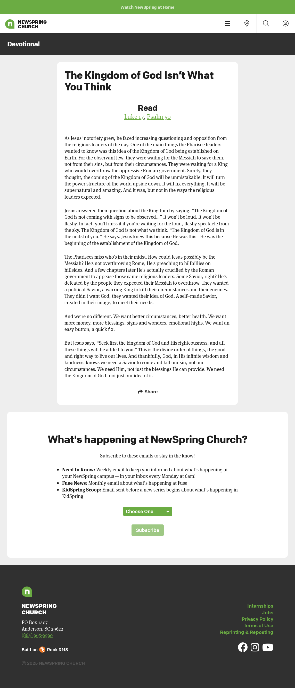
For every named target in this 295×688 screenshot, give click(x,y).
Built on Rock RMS (45, 649)
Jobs (267, 612)
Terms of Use (258, 625)
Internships (260, 606)
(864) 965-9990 (37, 635)
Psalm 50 (159, 116)
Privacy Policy (257, 619)
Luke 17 (134, 116)
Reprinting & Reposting (246, 632)
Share (147, 391)
